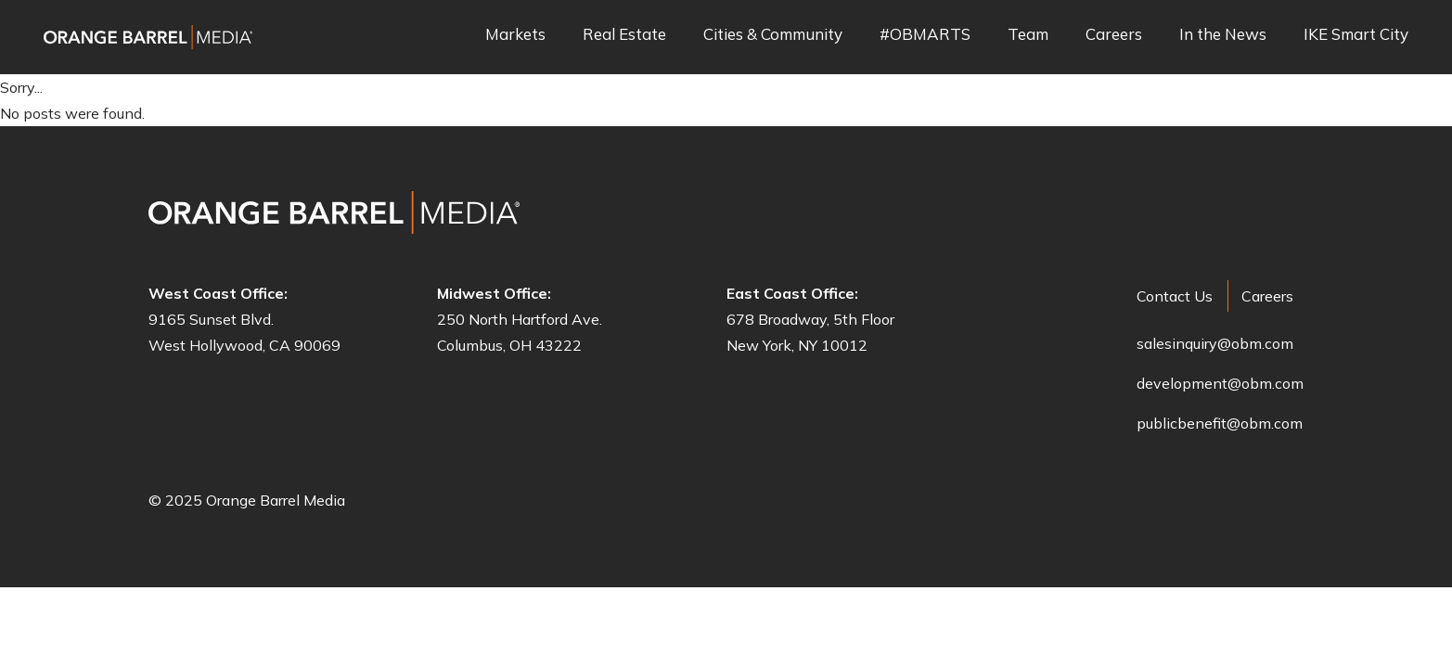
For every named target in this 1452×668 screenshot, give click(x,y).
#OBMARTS (925, 35)
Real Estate (624, 35)
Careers (1114, 35)
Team (1028, 35)
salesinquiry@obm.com (1215, 343)
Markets (515, 35)
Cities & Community (772, 35)
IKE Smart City (1356, 35)
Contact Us (1175, 296)
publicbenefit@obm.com (1220, 423)
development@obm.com (1220, 383)
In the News (1222, 35)
